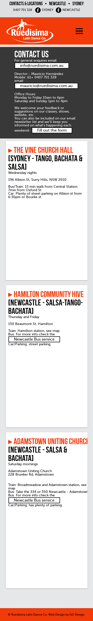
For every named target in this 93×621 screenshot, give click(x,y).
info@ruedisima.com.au (41, 65)
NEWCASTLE (68, 10)
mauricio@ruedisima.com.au (46, 86)
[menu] (83, 32)
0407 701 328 (22, 10)
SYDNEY (44, 10)
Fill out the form (52, 130)
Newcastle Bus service (34, 339)
